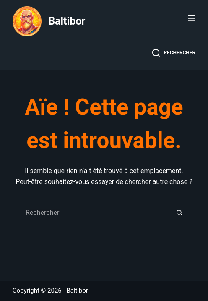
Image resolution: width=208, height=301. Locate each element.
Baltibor (66, 21)
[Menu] (191, 18)
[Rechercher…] (95, 212)
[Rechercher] (173, 53)
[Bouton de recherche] (179, 212)
